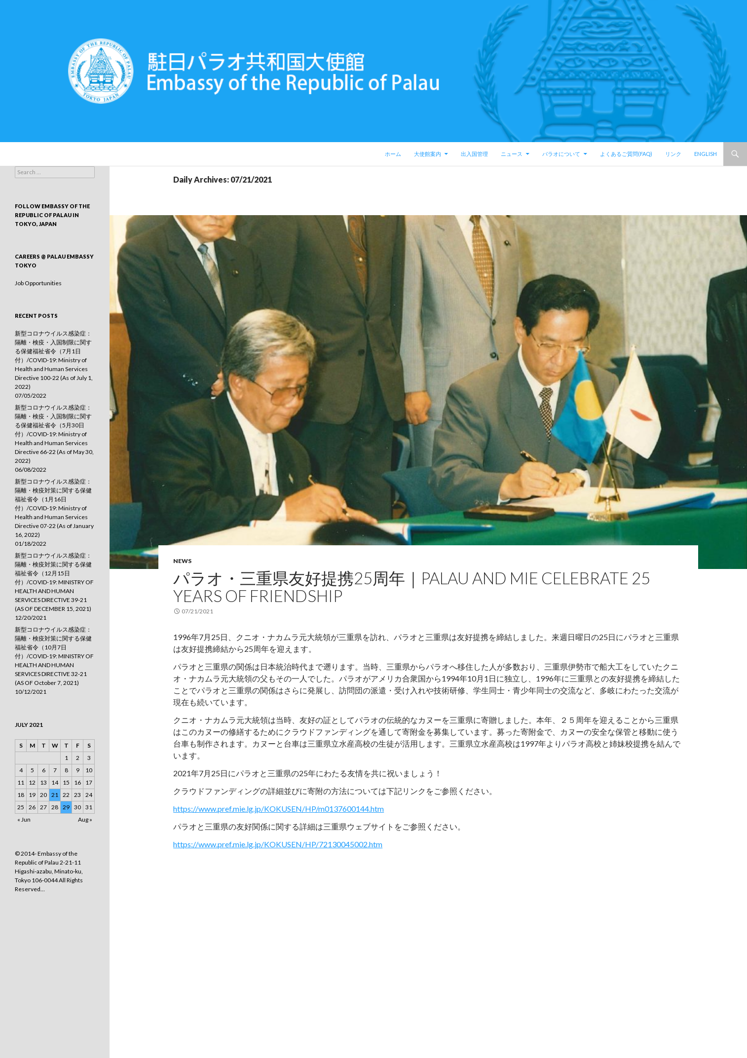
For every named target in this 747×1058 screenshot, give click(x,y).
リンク (673, 154)
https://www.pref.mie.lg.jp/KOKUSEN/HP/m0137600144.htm (278, 808)
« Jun (24, 819)
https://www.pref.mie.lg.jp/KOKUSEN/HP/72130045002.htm (277, 844)
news (182, 561)
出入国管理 (474, 154)
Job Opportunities (38, 283)
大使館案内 (427, 154)
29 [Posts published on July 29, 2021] (66, 807)
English (705, 154)
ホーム (393, 154)
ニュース (512, 154)
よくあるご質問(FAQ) (626, 154)
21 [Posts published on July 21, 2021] (54, 794)
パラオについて (561, 154)
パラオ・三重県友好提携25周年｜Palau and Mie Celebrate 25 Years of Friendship (411, 586)
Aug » (85, 819)
